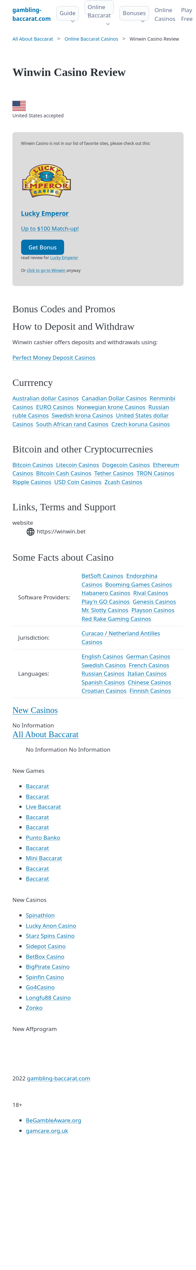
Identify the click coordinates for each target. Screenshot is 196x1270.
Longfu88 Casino (48, 997)
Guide (68, 13)
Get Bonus (43, 247)
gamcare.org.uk (47, 1131)
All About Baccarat (45, 734)
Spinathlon (40, 915)
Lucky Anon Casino (51, 925)
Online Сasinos (165, 14)
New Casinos (35, 710)
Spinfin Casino (45, 977)
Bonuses (134, 13)
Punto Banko (43, 837)
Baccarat (37, 786)
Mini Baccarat (44, 858)
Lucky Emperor (45, 213)
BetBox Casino (45, 956)
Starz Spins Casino (50, 936)
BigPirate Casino (48, 966)
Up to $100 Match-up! (50, 228)
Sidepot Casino (46, 946)
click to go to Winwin (46, 270)
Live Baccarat (43, 806)
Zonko (34, 1007)
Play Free (187, 14)
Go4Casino (40, 987)
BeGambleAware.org (53, 1120)
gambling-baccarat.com (58, 1078)
